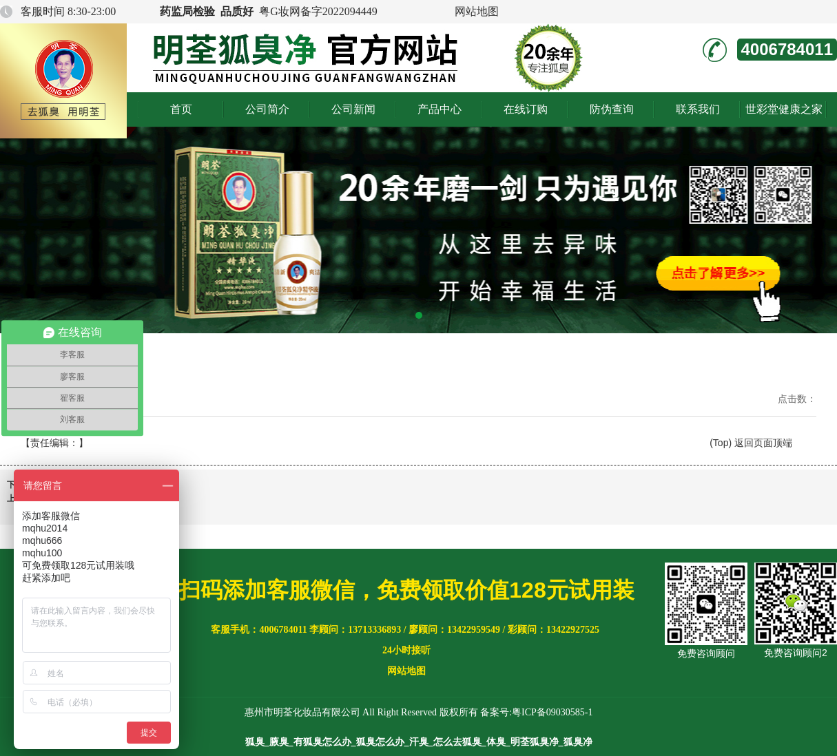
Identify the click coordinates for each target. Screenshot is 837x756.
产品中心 (439, 109)
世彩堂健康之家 (784, 109)
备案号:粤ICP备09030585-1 (536, 712)
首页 (181, 109)
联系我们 (698, 109)
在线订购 (526, 109)
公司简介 (267, 109)
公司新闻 (353, 109)
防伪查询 (612, 109)
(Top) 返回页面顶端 (751, 442)
